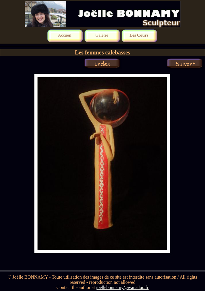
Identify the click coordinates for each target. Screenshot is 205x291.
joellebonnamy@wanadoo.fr (122, 287)
